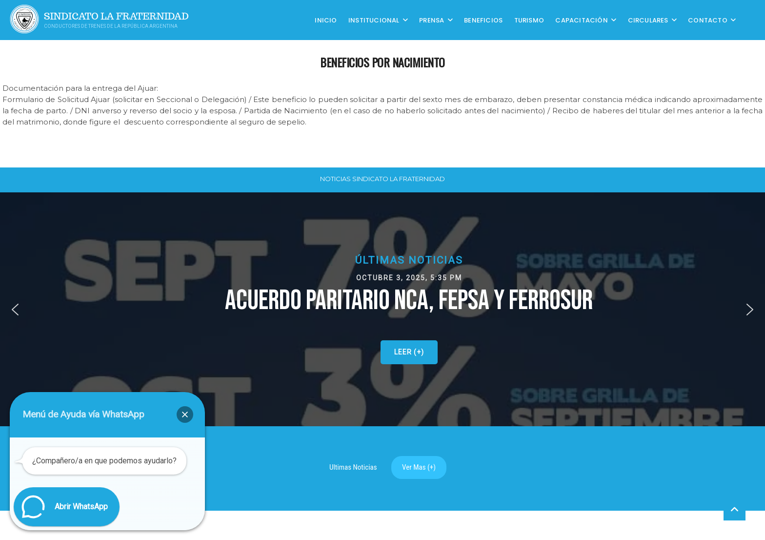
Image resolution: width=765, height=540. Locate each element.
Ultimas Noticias (353, 467)
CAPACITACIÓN (581, 19)
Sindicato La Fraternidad (116, 16)
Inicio (326, 19)
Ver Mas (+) (419, 467)
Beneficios (483, 19)
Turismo (529, 19)
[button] (15, 309)
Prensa (431, 19)
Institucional (374, 19)
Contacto (707, 19)
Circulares (648, 19)
